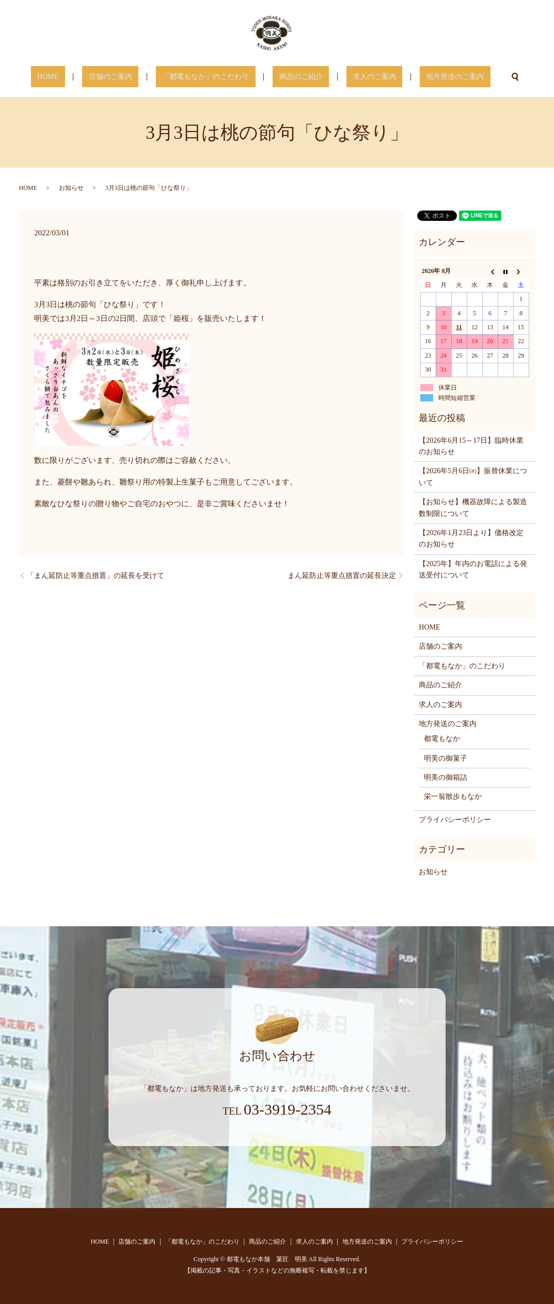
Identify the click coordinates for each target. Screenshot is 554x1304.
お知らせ (71, 187)
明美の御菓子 (445, 758)
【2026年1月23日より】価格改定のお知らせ (471, 538)
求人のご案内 (355, 77)
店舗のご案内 (129, 77)
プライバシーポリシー (455, 820)
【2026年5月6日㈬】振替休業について (473, 476)
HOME (79, 77)
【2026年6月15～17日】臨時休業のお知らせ (471, 446)
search (477, 77)
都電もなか (442, 739)
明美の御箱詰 (445, 777)
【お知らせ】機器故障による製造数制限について (473, 507)
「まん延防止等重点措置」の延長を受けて (95, 575)
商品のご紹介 (294, 77)
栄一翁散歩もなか (453, 796)
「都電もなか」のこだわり (212, 77)
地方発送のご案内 (423, 77)
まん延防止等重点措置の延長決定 (342, 575)
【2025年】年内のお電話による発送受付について (473, 569)
